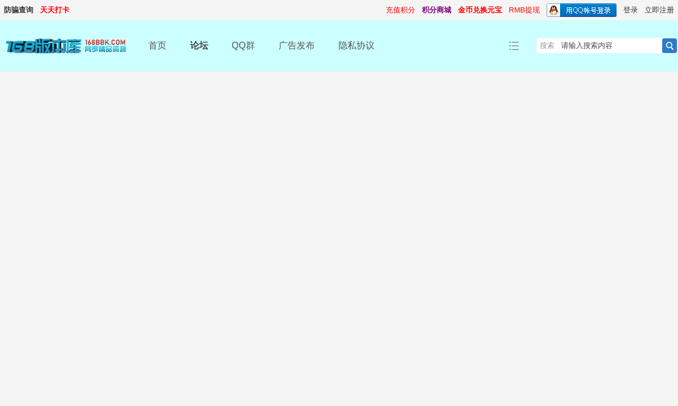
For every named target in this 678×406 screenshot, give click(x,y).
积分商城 (436, 10)
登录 (630, 10)
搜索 (547, 45)
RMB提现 (524, 10)
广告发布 (297, 45)
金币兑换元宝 (480, 10)
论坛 (199, 45)
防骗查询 (18, 10)
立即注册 (659, 10)
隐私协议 (356, 45)
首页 (157, 45)
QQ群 (243, 45)
